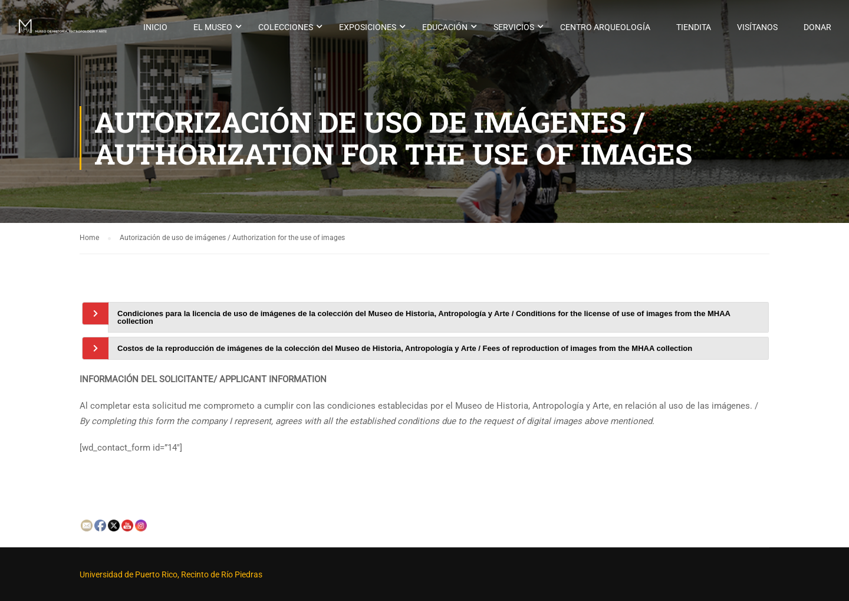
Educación (445, 27)
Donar (817, 27)
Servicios (513, 27)
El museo (212, 27)
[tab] (438, 317)
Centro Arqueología (605, 27)
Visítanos (757, 27)
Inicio (155, 27)
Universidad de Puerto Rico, (129, 574)
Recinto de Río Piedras (221, 574)
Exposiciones (367, 27)
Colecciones (285, 27)
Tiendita (693, 27)
